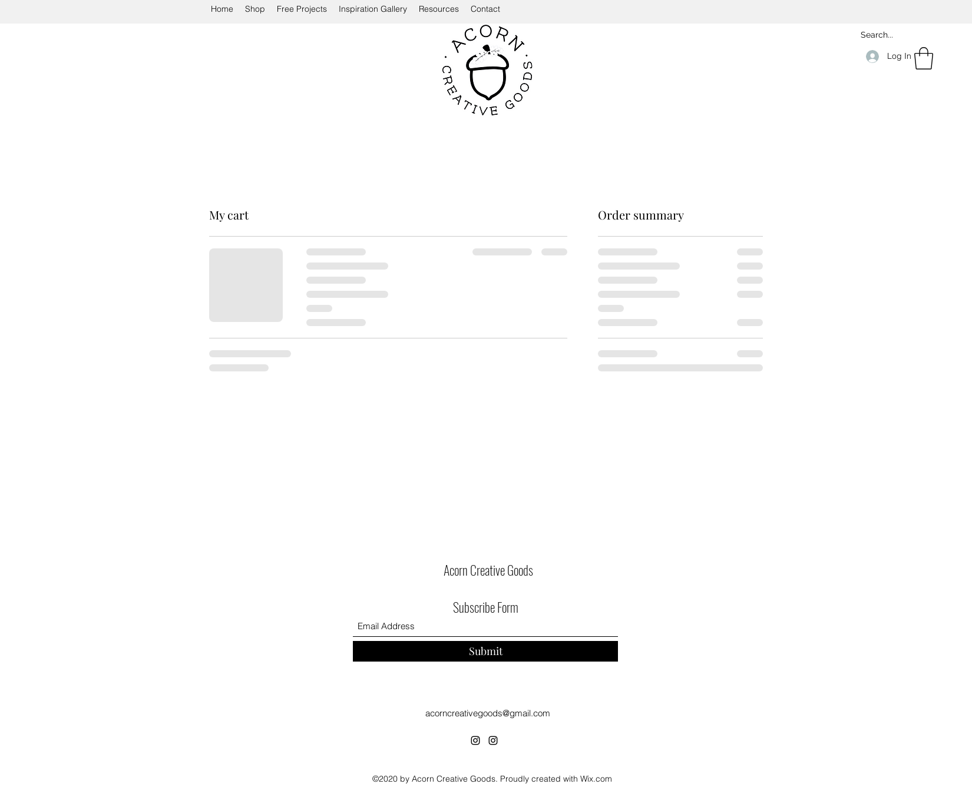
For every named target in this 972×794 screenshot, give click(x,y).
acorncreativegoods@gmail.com (487, 713)
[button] (923, 58)
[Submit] (485, 651)
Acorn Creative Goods (488, 569)
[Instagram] (475, 740)
